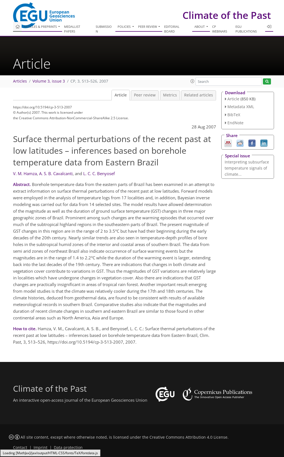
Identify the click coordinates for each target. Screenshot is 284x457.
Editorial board (171, 28)
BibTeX (233, 114)
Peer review (145, 95)
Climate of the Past (226, 15)
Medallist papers (72, 28)
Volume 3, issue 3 (48, 81)
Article (121, 95)
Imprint (40, 447)
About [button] (200, 26)
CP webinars (219, 28)
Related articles (198, 95)
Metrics (170, 95)
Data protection (68, 447)
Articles (20, 81)
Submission (104, 28)
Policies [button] (124, 26)
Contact (20, 447)
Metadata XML (240, 106)
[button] (192, 81)
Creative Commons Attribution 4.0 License (188, 437)
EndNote (235, 122)
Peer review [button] (148, 26)
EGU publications (246, 28)
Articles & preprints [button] (41, 26)
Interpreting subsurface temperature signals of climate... (247, 168)
